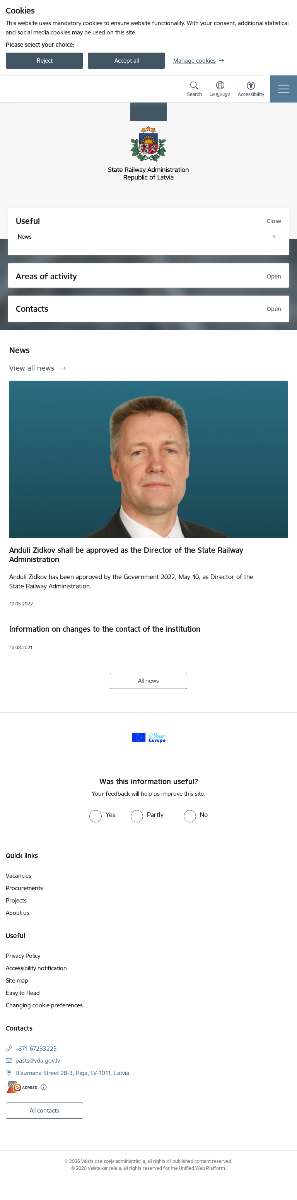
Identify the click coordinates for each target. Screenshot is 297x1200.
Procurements (24, 888)
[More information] (43, 1087)
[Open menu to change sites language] (220, 90)
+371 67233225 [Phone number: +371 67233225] (36, 1048)
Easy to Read (23, 993)
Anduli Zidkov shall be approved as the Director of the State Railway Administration (126, 554)
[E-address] (21, 1087)
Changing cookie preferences (44, 1005)
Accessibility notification (36, 968)
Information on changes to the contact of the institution (104, 629)
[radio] (102, 814)
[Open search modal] (194, 90)
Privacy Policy (23, 955)
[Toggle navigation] (283, 89)
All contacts (44, 1110)
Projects (16, 900)
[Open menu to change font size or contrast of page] (251, 90)
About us (17, 912)
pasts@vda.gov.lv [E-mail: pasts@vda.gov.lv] (37, 1060)
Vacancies (18, 875)
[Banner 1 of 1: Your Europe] (148, 737)
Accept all (126, 60)
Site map (17, 980)
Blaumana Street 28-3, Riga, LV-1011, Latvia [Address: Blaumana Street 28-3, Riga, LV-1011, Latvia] (72, 1073)
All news (148, 680)
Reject (45, 60)
